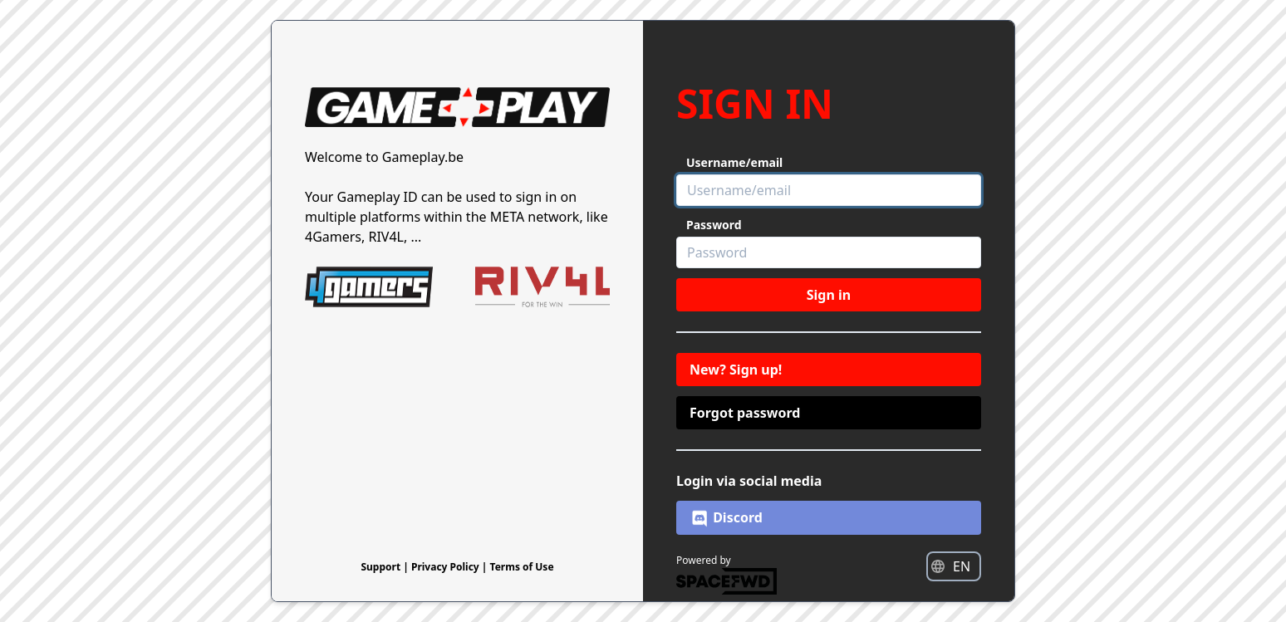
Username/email (734, 162)
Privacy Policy (446, 567)
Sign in (829, 295)
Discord (726, 518)
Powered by (726, 574)
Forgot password (745, 413)
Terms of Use (522, 567)
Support (382, 567)
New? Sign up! (736, 369)
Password (714, 225)
